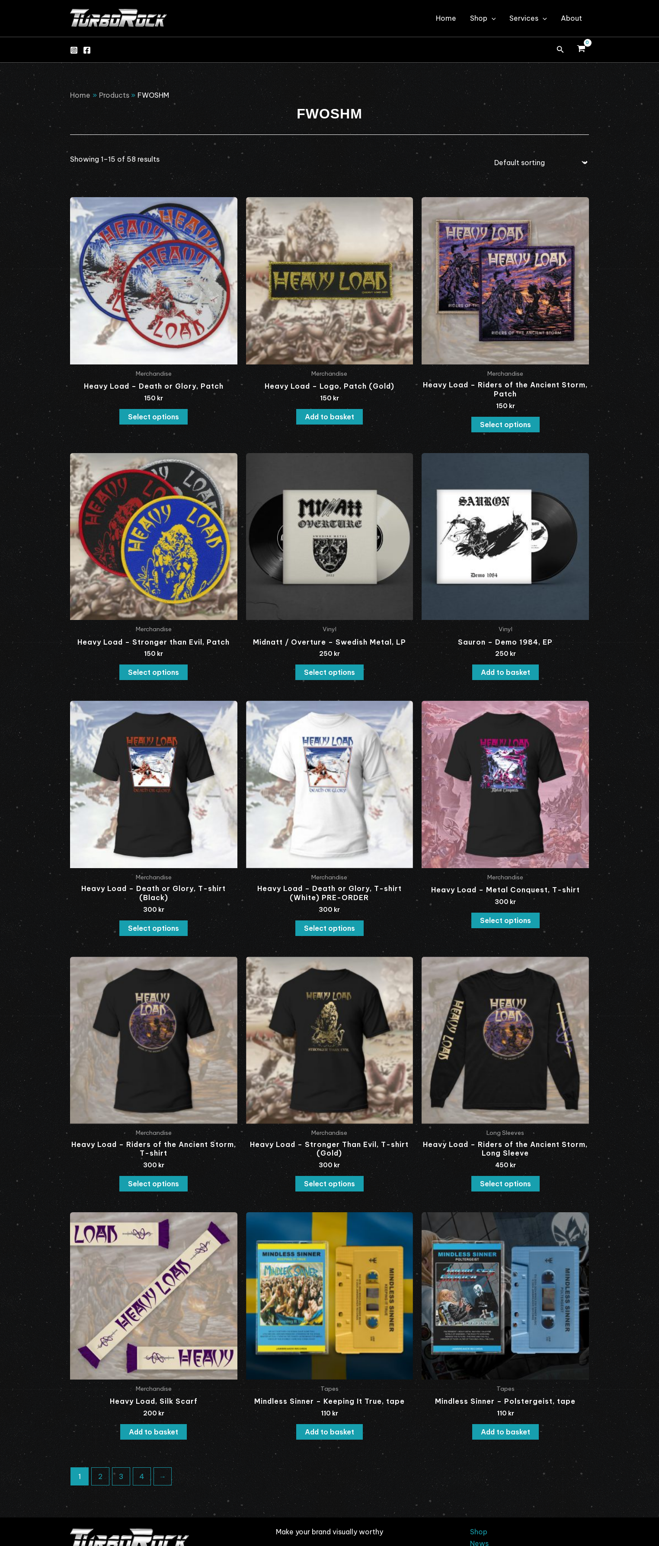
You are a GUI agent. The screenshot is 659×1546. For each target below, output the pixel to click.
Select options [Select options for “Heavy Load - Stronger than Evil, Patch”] (153, 672)
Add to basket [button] (329, 416)
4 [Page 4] (141, 1476)
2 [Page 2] (100, 1476)
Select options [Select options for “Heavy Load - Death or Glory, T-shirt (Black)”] (153, 928)
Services (528, 18)
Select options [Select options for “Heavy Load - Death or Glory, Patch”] (153, 416)
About (571, 18)
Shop (483, 18)
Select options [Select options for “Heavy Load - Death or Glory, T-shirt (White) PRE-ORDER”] (329, 928)
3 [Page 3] (121, 1476)
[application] (491, 18)
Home (446, 18)
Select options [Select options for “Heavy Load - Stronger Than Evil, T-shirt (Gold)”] (329, 1183)
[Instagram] (74, 50)
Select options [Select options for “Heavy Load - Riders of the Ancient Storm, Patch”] (505, 424)
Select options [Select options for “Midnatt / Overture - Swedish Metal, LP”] (329, 672)
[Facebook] (87, 50)
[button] (560, 49)
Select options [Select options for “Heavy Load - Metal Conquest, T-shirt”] (505, 920)
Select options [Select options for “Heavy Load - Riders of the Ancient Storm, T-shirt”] (153, 1183)
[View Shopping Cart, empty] (581, 49)
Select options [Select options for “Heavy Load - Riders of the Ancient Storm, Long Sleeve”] (505, 1183)
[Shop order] (539, 162)
